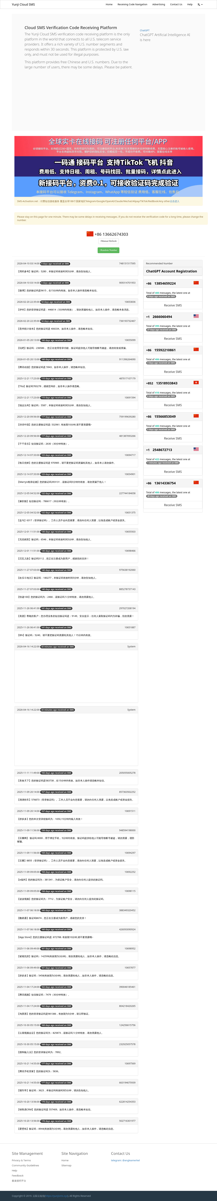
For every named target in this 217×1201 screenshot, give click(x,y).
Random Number (109, 250)
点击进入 (174, 201)
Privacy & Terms (21, 1160)
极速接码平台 (19, 1180)
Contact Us (176, 4)
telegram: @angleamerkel (125, 1160)
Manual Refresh (109, 241)
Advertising (158, 4)
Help (190, 4)
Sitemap (67, 1165)
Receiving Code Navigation (132, 4)
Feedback (18, 1175)
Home (109, 4)
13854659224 (165, 283)
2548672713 (162, 449)
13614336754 (165, 483)
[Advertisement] (108, 97)
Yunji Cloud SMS (23, 4)
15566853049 (165, 416)
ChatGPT (145, 30)
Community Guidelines (25, 1165)
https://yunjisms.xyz (56, 1195)
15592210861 (165, 350)
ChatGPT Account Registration (171, 271)
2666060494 (162, 316)
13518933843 (166, 383)
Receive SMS (173, 305)
